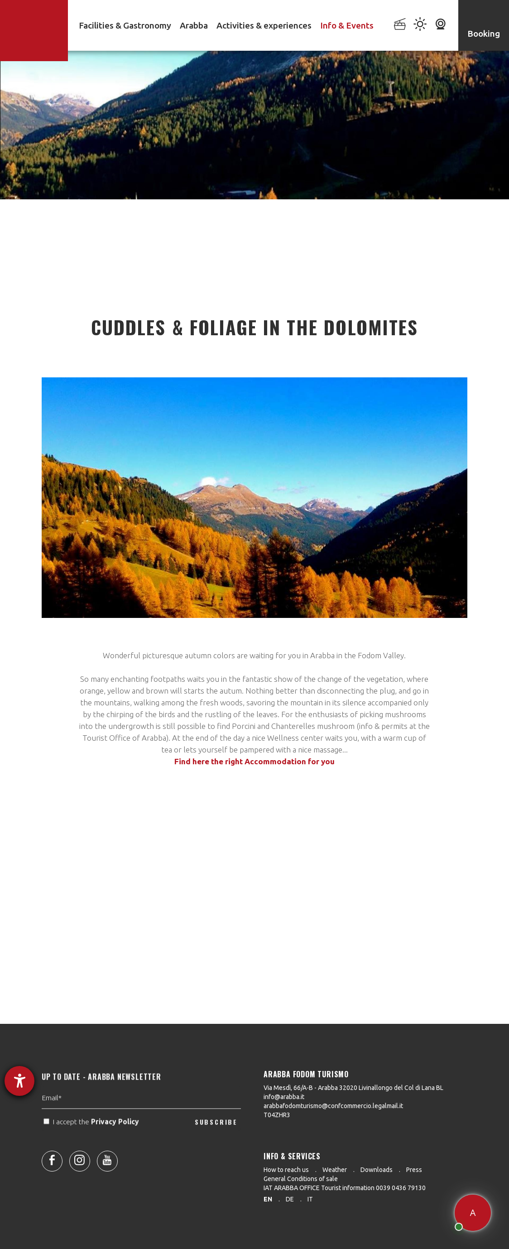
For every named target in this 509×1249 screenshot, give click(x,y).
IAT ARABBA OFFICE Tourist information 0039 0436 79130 (345, 1187)
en (268, 1199)
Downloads (376, 1169)
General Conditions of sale (301, 1178)
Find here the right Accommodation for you (254, 761)
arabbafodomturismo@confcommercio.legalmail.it (333, 1105)
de (290, 1199)
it (310, 1199)
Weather (334, 1169)
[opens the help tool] (19, 1081)
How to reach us (286, 1169)
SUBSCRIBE (216, 1138)
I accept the (92, 1139)
